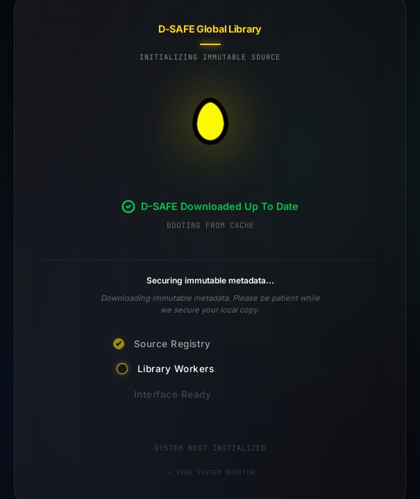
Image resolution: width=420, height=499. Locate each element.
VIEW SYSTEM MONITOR (210, 472)
